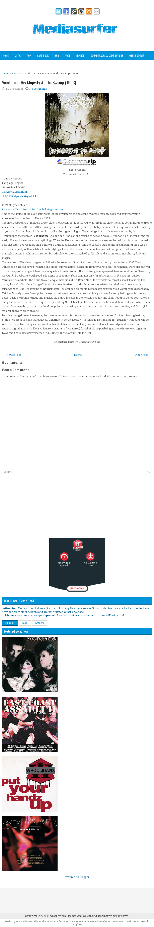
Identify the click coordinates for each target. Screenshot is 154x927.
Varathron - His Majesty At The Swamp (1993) (39, 82)
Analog (7, 64)
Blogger (84, 876)
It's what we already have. (113, 915)
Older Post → (143, 354)
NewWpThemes (24, 921)
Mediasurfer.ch (56, 915)
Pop (29, 56)
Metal (18, 56)
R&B (57, 56)
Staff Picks (23, 64)
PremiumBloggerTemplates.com (80, 921)
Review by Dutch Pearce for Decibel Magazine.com (33, 209)
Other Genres (136, 56)
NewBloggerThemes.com (111, 921)
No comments (38, 88)
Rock (67, 56)
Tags (24, 623)
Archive (39, 623)
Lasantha (57, 921)
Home (6, 56)
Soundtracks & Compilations (107, 56)
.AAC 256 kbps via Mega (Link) (19, 196)
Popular (9, 623)
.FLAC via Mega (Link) (15, 191)
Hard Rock (43, 56)
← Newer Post (12, 354)
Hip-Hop (80, 56)
